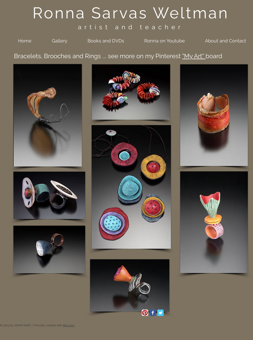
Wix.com (68, 325)
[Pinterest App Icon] (145, 312)
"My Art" (193, 56)
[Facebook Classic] (152, 312)
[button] (53, 40)
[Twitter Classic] (160, 312)
